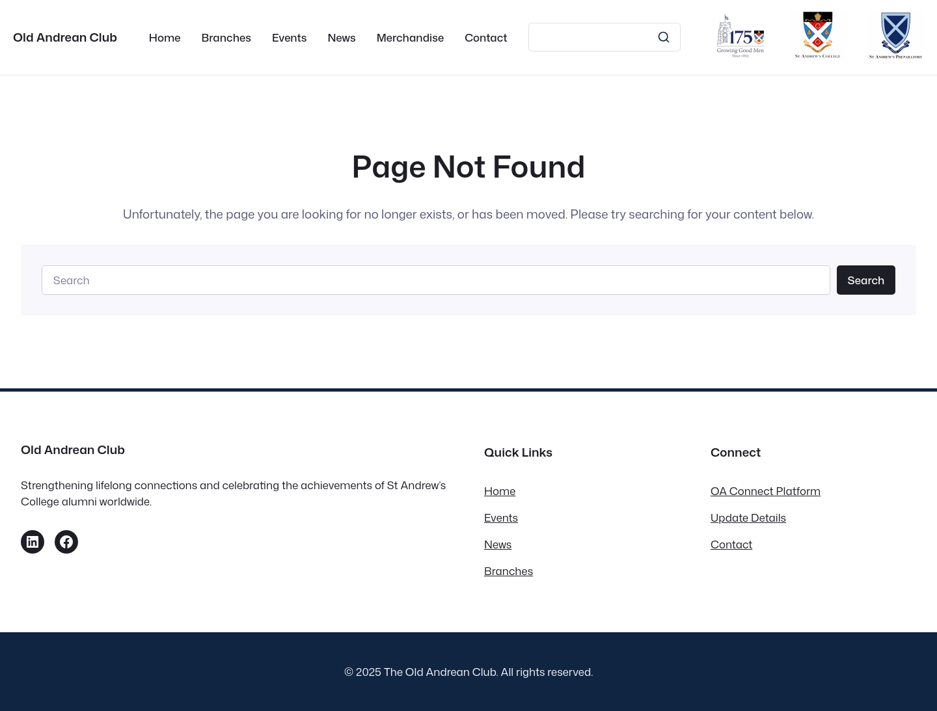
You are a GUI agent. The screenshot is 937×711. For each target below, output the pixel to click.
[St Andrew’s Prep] (896, 54)
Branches (508, 570)
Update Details (748, 517)
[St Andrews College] (818, 54)
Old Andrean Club (65, 37)
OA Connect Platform (766, 490)
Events (501, 517)
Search (865, 280)
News (497, 544)
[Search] (604, 37)
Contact (731, 544)
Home (499, 490)
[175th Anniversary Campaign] (740, 54)
